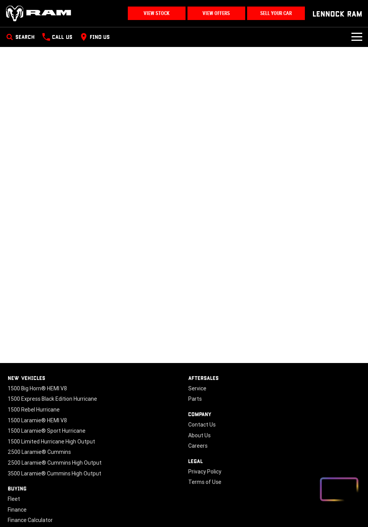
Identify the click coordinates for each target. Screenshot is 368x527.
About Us (199, 435)
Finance (17, 509)
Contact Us (202, 424)
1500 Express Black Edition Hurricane (52, 398)
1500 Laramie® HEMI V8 (37, 420)
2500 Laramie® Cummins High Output (55, 462)
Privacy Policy (204, 471)
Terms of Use (204, 481)
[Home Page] (38, 13)
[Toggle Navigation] (356, 37)
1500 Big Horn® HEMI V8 (37, 388)
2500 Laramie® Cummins (39, 451)
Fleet (14, 498)
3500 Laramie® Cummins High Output (54, 473)
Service (197, 388)
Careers (197, 445)
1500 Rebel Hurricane (34, 409)
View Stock (156, 13)
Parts (195, 398)
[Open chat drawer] (339, 489)
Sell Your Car (276, 13)
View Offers (216, 13)
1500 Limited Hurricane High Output (51, 441)
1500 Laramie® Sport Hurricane (46, 430)
